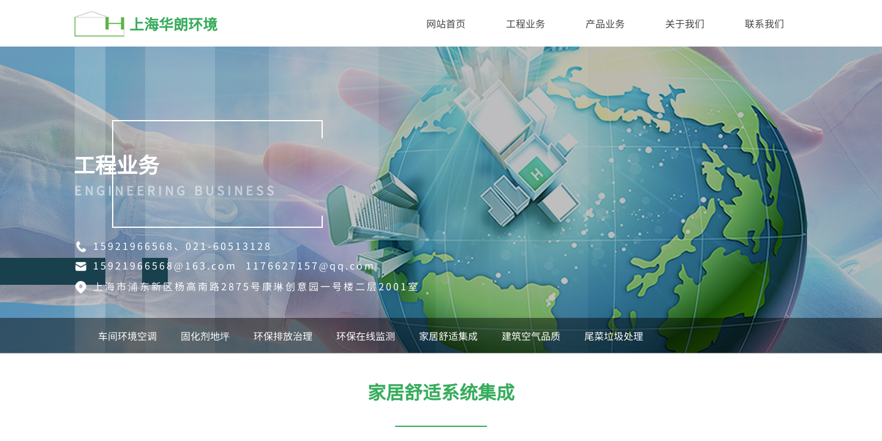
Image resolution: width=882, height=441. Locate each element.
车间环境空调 (127, 335)
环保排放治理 (283, 335)
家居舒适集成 (448, 335)
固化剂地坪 (205, 335)
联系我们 (764, 23)
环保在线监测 (365, 335)
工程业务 (525, 23)
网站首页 (446, 23)
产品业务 (605, 23)
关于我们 (684, 23)
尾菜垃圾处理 (613, 335)
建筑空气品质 (531, 335)
